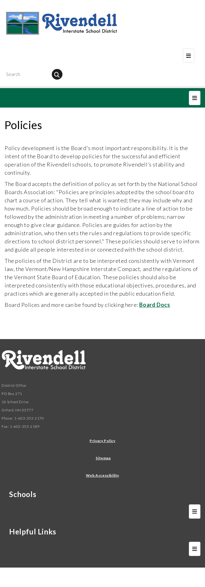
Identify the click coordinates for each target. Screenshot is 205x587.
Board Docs (154, 304)
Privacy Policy (102, 440)
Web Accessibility (102, 475)
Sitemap (103, 458)
